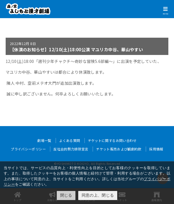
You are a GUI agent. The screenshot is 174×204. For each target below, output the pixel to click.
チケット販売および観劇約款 (119, 148)
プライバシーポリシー (28, 148)
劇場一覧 (44, 140)
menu (165, 13)
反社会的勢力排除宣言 (70, 148)
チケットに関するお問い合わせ (112, 140)
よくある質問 (69, 140)
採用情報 (156, 148)
